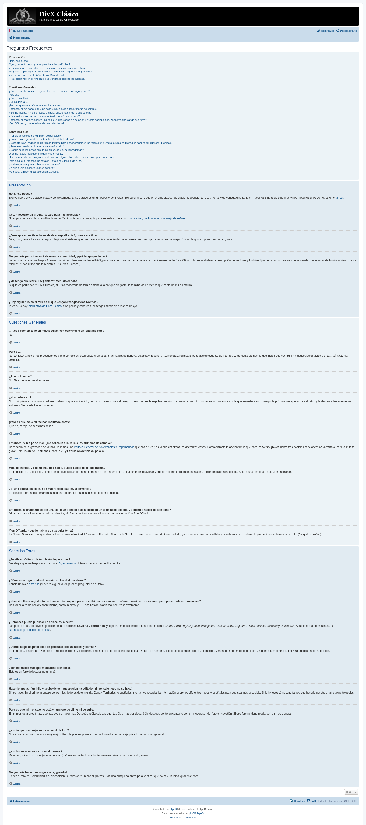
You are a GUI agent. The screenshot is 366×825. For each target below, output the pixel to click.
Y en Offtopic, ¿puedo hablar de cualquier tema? (36, 123)
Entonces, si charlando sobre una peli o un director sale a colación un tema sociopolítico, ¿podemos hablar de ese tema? (78, 119)
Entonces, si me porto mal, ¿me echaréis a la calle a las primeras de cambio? (53, 108)
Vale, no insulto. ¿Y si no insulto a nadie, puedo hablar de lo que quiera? (50, 112)
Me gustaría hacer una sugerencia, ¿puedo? (34, 171)
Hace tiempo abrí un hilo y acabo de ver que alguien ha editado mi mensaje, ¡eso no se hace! (62, 157)
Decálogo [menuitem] (299, 801)
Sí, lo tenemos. (68, 563)
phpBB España (196, 813)
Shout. (340, 197)
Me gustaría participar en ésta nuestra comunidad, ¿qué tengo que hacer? (51, 71)
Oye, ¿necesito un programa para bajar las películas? (39, 64)
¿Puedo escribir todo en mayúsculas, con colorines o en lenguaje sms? (49, 91)
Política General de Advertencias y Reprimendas (104, 447)
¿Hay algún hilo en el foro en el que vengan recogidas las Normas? (47, 78)
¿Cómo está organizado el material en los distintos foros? (41, 139)
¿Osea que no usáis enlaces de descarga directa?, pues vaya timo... (48, 68)
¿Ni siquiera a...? (18, 101)
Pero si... (14, 94)
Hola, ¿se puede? (19, 60)
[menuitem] (21, 31)
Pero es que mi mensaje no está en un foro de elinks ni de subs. (45, 160)
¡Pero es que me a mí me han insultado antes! (35, 105)
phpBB (173, 809)
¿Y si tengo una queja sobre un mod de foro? (34, 164)
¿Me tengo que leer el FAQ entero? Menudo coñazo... (39, 75)
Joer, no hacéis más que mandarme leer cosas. (36, 153)
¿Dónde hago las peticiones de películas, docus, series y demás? (46, 149)
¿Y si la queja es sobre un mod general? (32, 167)
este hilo (34, 584)
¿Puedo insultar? (18, 98)
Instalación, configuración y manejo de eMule (157, 218)
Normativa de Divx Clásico (45, 306)
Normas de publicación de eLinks (29, 630)
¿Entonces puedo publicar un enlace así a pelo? (36, 146)
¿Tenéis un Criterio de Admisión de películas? (35, 135)
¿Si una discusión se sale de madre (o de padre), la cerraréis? (44, 116)
